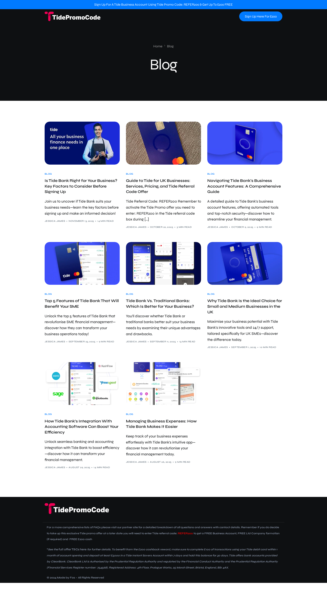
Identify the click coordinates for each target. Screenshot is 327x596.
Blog (48, 174)
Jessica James (55, 225)
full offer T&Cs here (71, 562)
